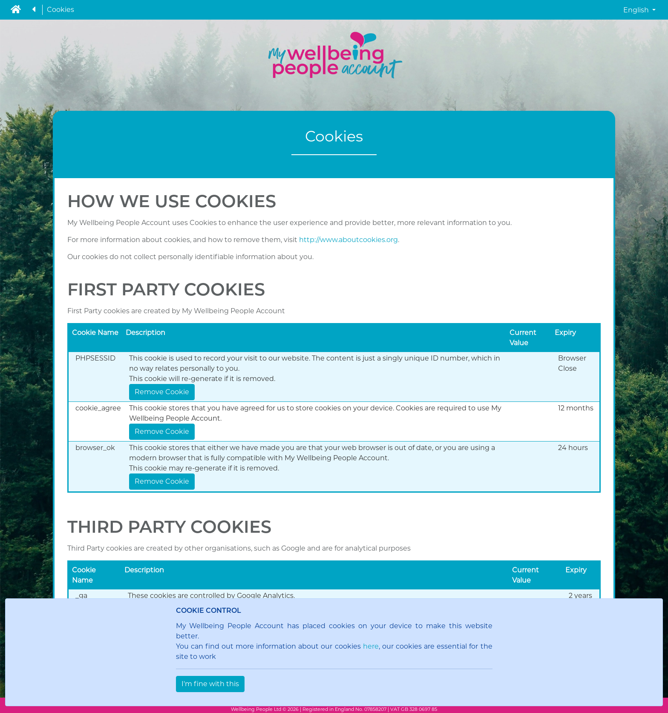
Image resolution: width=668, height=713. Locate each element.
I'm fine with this (210, 684)
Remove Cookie (162, 392)
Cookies (60, 10)
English (637, 10)
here (371, 646)
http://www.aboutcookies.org (348, 240)
